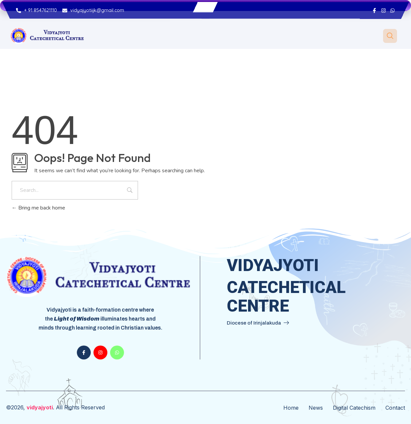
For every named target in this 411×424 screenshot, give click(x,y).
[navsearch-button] (390, 36)
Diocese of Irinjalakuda (258, 323)
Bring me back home (38, 208)
